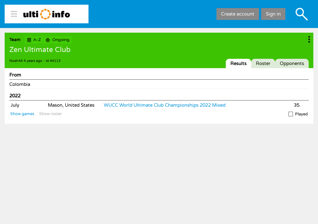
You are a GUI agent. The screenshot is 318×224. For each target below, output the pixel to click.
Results (238, 63)
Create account (237, 14)
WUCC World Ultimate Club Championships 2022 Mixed (164, 105)
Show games (22, 113)
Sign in (273, 14)
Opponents (292, 63)
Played (298, 114)
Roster (263, 63)
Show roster (50, 113)
